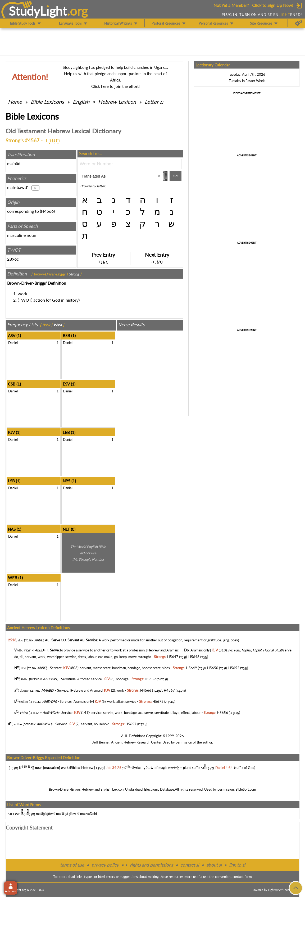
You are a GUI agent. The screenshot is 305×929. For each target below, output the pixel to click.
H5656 (222, 713)
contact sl (189, 865)
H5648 (193, 657)
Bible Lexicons (47, 101)
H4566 (47, 211)
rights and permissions (151, 865)
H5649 (191, 668)
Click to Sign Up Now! (272, 5)
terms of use (72, 865)
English (81, 101)
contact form (242, 876)
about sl (214, 865)
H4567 (169, 690)
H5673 (157, 701)
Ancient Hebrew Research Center (136, 742)
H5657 (130, 724)
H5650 (212, 668)
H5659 (150, 679)
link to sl (237, 865)
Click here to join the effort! (115, 86)
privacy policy (105, 865)
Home (15, 101)
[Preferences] (298, 23)
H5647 (172, 657)
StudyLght (38, 10)
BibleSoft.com (245, 789)
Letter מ (154, 101)
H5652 (233, 668)
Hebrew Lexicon (117, 101)
